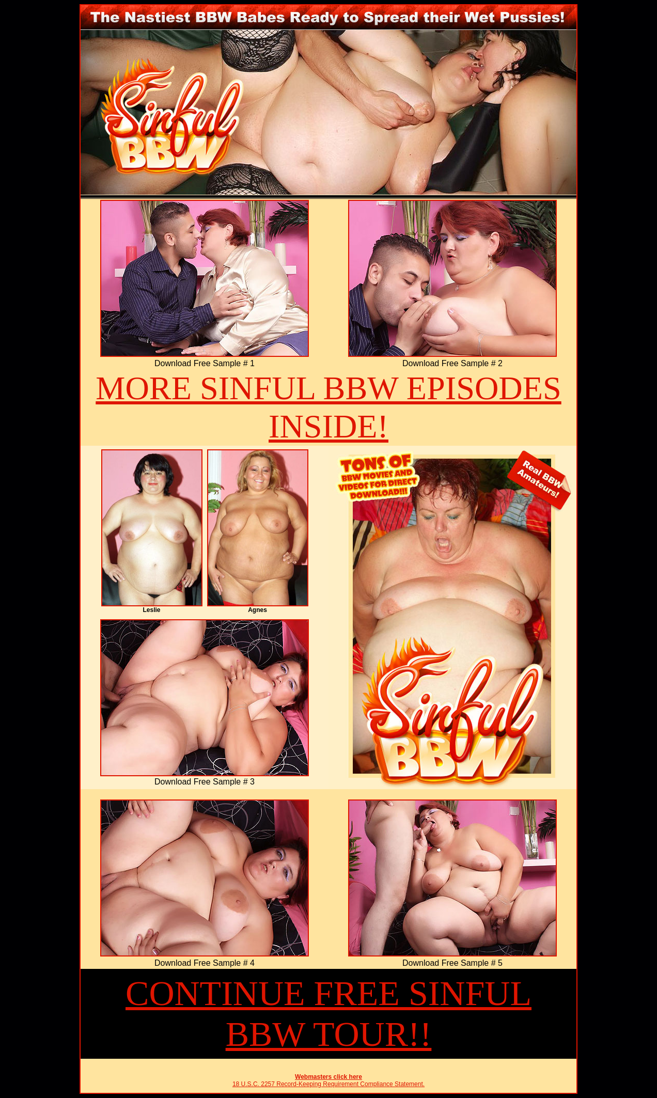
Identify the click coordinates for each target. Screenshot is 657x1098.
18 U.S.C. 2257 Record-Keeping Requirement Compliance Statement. (328, 1084)
